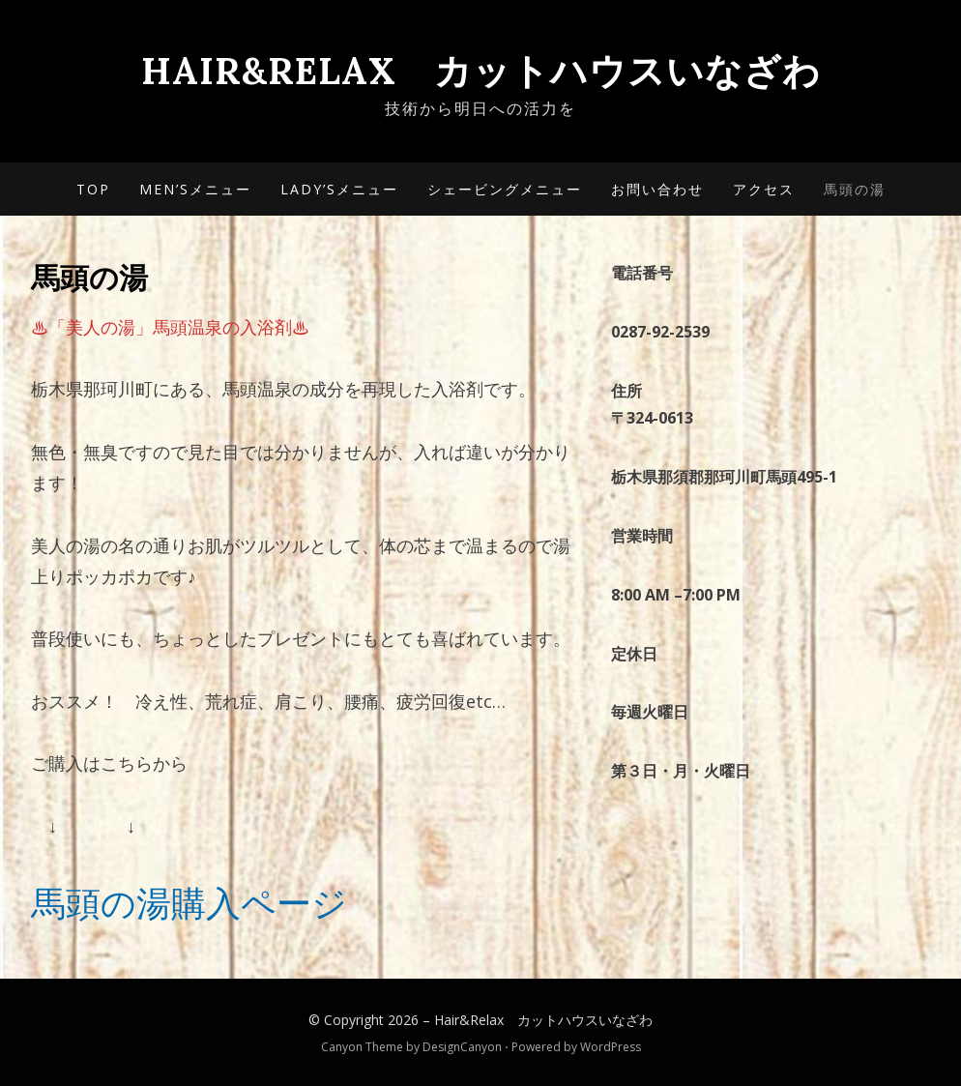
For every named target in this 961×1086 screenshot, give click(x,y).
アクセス (764, 189)
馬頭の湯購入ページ (189, 902)
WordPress (610, 1047)
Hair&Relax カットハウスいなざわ (481, 70)
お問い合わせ (657, 189)
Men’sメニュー (195, 189)
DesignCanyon (462, 1047)
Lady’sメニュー (339, 189)
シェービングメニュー (504, 189)
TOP (93, 189)
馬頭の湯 (855, 189)
